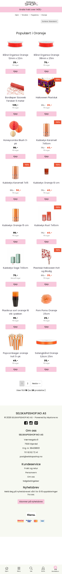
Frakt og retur (31, 506)
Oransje (43, 15)
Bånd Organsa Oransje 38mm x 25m (46, 61)
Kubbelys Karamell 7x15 (15, 201)
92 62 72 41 (32, 490)
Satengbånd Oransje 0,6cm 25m (46, 392)
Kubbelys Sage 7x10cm (15, 296)
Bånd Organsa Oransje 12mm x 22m (15, 61)
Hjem (17, 15)
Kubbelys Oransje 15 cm (15, 249)
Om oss (31, 514)
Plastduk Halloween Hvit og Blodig (46, 298)
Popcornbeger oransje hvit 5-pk (15, 392)
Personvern (31, 510)
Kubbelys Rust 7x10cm (46, 249)
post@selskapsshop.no (31, 494)
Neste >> (36, 421)
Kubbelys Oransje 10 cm (46, 201)
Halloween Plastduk (46, 107)
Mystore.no (52, 455)
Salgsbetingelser (31, 519)
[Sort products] (49, 21)
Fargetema (34, 15)
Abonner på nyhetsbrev (31, 539)
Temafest (24, 15)
